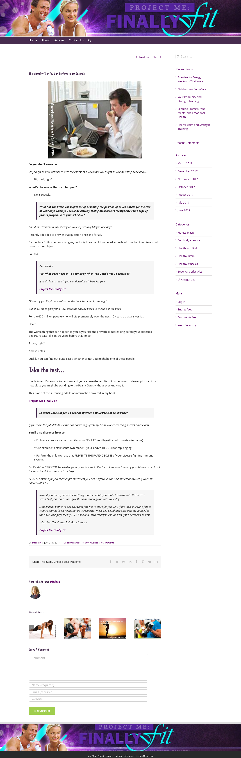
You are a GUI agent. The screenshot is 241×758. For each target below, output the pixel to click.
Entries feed (185, 309)
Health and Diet (187, 248)
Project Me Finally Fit (52, 289)
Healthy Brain (186, 256)
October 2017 (186, 187)
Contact (109, 755)
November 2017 (188, 179)
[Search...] (194, 56)
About (101, 755)
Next (155, 57)
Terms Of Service (144, 755)
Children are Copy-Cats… (193, 89)
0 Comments (107, 542)
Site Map (92, 755)
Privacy (118, 755)
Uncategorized (186, 279)
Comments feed (187, 317)
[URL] (88, 699)
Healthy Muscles (90, 542)
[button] (89, 40)
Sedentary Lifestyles (190, 271)
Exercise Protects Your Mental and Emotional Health (191, 113)
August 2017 (185, 194)
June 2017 (184, 210)
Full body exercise (72, 542)
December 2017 (188, 171)
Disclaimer (129, 755)
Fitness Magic (186, 232)
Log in (181, 301)
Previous (143, 57)
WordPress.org (187, 325)
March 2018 (185, 163)
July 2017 (183, 202)
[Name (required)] (88, 685)
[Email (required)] (88, 692)
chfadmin (36, 542)
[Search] (178, 56)
